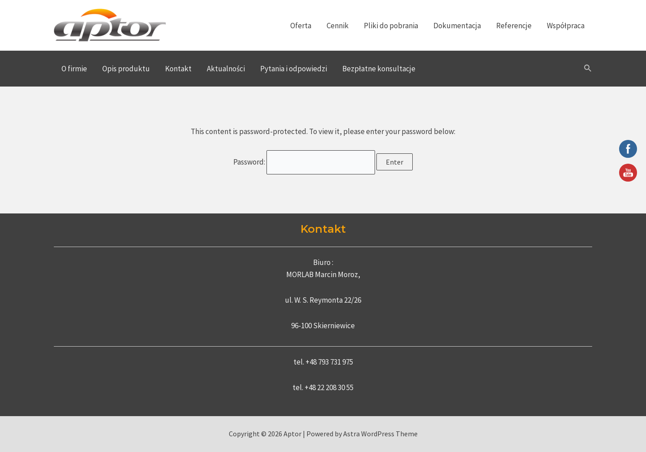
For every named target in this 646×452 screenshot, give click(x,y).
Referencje (514, 25)
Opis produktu (126, 69)
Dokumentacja (457, 25)
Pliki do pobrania (391, 25)
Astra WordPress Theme (380, 433)
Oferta (300, 25)
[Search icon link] (588, 68)
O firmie (74, 69)
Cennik (338, 25)
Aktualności (226, 69)
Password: (304, 162)
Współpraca (566, 25)
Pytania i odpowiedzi (293, 69)
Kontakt (178, 69)
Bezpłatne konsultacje (378, 69)
